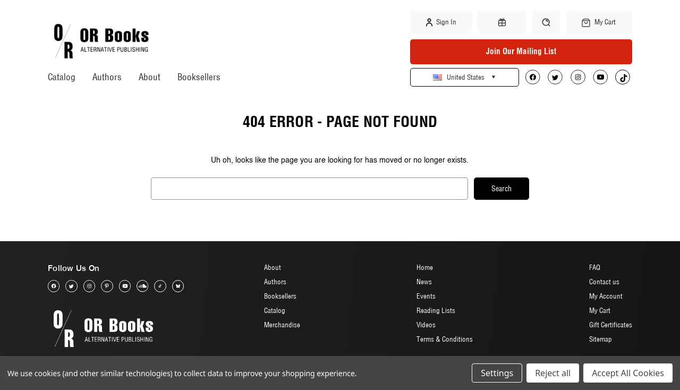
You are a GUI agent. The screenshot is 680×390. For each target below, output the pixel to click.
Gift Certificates (610, 324)
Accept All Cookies (628, 373)
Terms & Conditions (444, 339)
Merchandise (282, 324)
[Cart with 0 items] (599, 22)
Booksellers (198, 76)
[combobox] (309, 188)
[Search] (546, 22)
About (149, 76)
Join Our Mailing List (521, 51)
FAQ (594, 267)
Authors (107, 76)
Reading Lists (435, 310)
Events (426, 296)
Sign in (441, 22)
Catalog (61, 76)
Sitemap (600, 339)
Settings (497, 373)
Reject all (553, 373)
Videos (426, 324)
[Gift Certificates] (502, 22)
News (424, 281)
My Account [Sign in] (606, 296)
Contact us (604, 281)
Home (424, 267)
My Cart (599, 310)
